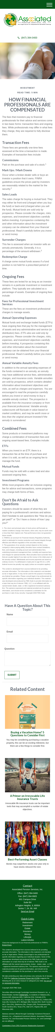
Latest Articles (27, 940)
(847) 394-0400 (27, 37)
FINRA (21, 995)
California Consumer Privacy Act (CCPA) (25, 978)
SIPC (26, 995)
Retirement (27, 922)
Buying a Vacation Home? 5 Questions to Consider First (27, 734)
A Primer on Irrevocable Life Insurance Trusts (27, 797)
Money (27, 934)
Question (9, 649)
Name (10, 614)
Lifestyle (27, 937)
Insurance (27, 931)
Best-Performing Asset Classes (27, 859)
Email (10, 631)
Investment (27, 925)
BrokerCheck (7, 945)
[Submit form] (12, 675)
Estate (28, 928)
